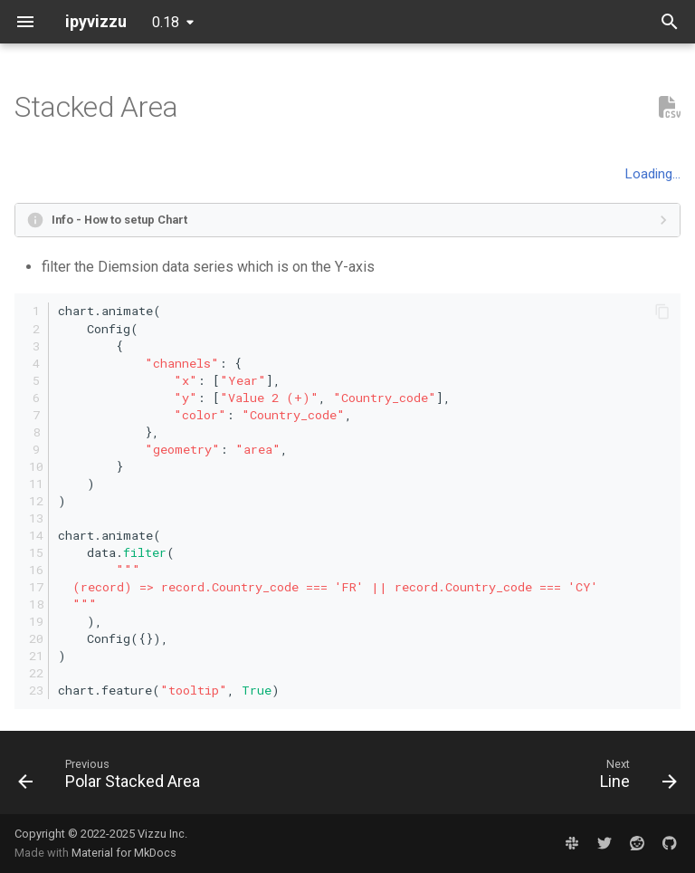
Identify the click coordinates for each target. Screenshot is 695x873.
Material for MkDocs (123, 852)
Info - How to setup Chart (119, 219)
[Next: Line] (634, 778)
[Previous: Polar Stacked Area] (113, 778)
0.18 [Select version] (165, 22)
